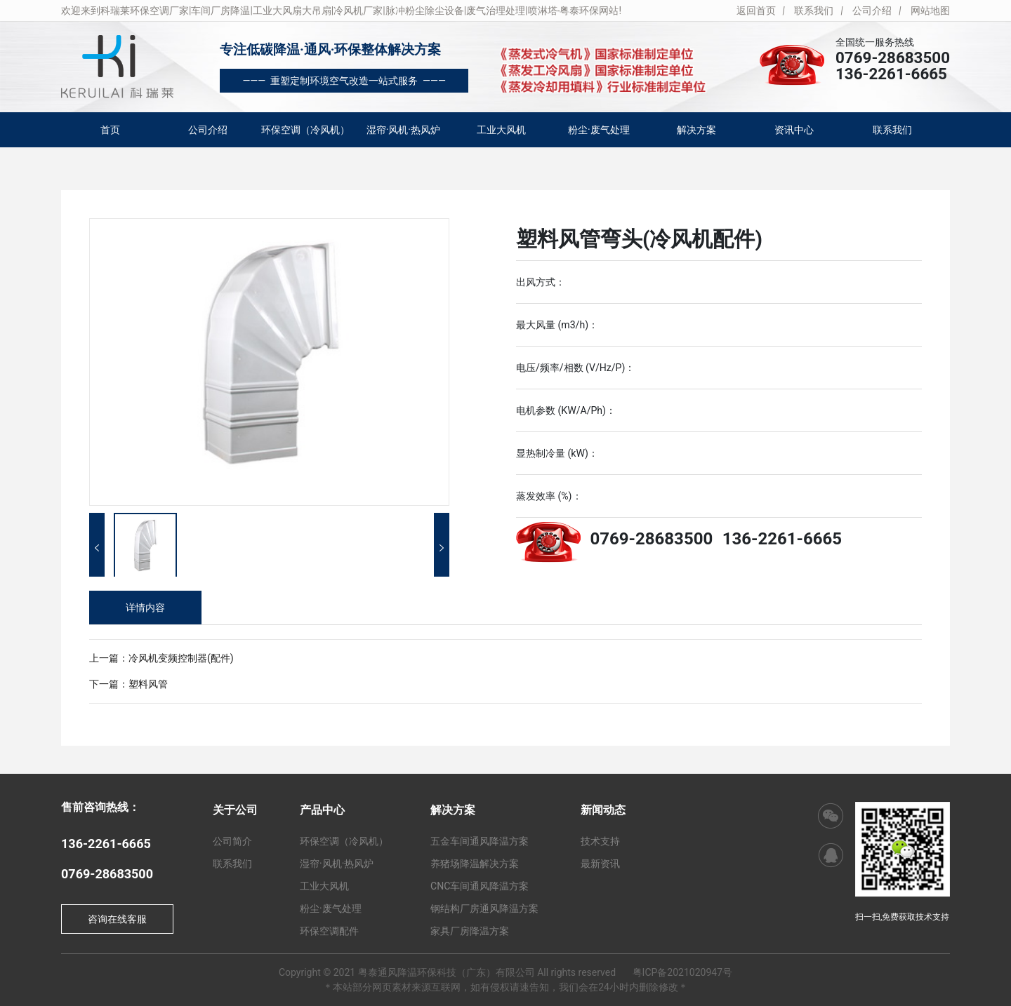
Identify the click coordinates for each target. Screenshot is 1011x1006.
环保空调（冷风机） (305, 129)
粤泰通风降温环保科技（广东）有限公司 (446, 972)
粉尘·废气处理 (599, 129)
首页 (110, 129)
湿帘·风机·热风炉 (403, 129)
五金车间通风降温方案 (479, 841)
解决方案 (696, 129)
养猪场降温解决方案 (474, 863)
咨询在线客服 (117, 919)
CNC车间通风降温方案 (479, 886)
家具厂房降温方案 (469, 931)
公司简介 (232, 841)
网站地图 (930, 10)
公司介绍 (872, 10)
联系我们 (813, 10)
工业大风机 (501, 129)
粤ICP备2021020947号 (682, 972)
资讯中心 (794, 129)
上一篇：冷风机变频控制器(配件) (161, 658)
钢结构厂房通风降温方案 (484, 908)
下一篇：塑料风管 (128, 684)
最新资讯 (600, 863)
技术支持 (600, 841)
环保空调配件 (329, 931)
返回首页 (756, 10)
